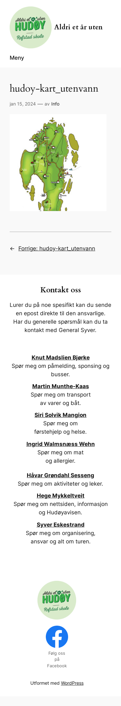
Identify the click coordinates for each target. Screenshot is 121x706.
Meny (17, 58)
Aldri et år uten (78, 27)
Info (55, 103)
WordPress (72, 683)
